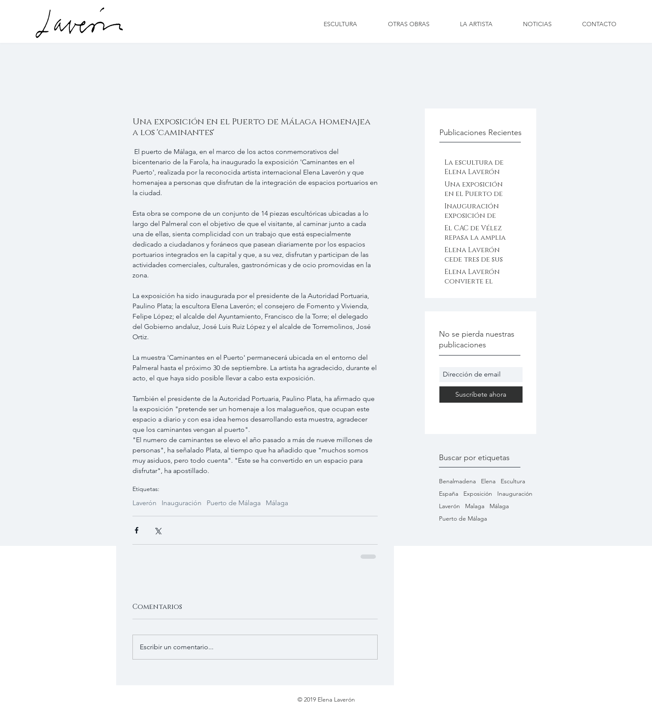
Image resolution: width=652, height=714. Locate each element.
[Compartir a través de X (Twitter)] (157, 530)
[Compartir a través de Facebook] (136, 530)
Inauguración (514, 493)
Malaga (474, 506)
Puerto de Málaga (463, 518)
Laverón (449, 506)
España (448, 493)
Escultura (513, 481)
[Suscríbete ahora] (481, 394)
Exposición (477, 493)
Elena (488, 481)
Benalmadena (457, 481)
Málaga (499, 506)
